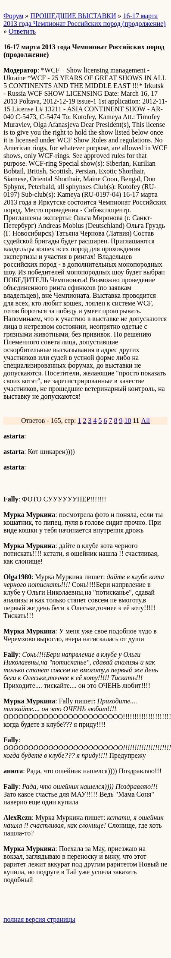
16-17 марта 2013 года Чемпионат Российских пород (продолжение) (84, 19)
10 (127, 420)
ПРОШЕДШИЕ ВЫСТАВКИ (73, 15)
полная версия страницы (39, 919)
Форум (13, 15)
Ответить (22, 31)
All (145, 420)
